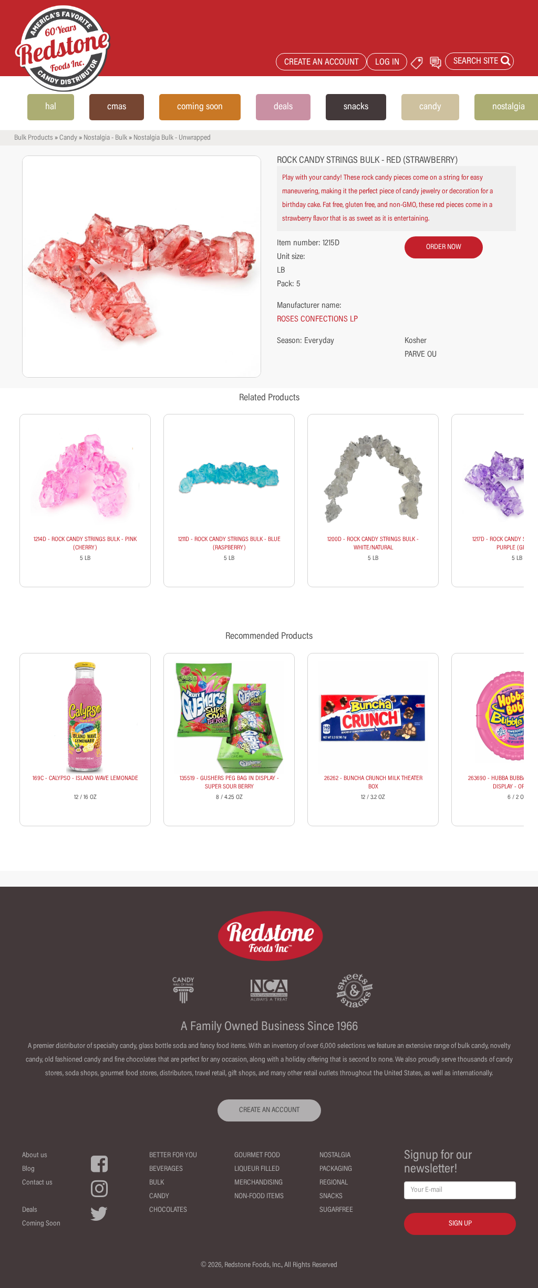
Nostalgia (334, 1155)
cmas (116, 107)
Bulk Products (33, 138)
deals (283, 107)
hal (50, 107)
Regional (333, 1183)
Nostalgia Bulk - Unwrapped (172, 138)
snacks (356, 107)
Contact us (37, 1183)
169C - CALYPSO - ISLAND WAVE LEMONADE (85, 778)
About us (34, 1155)
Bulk (156, 1183)
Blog (28, 1169)
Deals (29, 1210)
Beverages (166, 1169)
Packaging (335, 1169)
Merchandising (258, 1183)
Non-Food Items (259, 1196)
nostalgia (508, 107)
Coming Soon (41, 1224)
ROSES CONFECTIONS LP (317, 319)
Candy (68, 138)
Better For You (173, 1155)
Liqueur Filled (257, 1169)
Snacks (331, 1196)
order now (443, 247)
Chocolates (168, 1210)
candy (430, 107)
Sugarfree (336, 1210)
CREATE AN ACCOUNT (321, 62)
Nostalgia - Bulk (105, 138)
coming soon (200, 107)
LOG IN (387, 62)
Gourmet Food (257, 1155)
